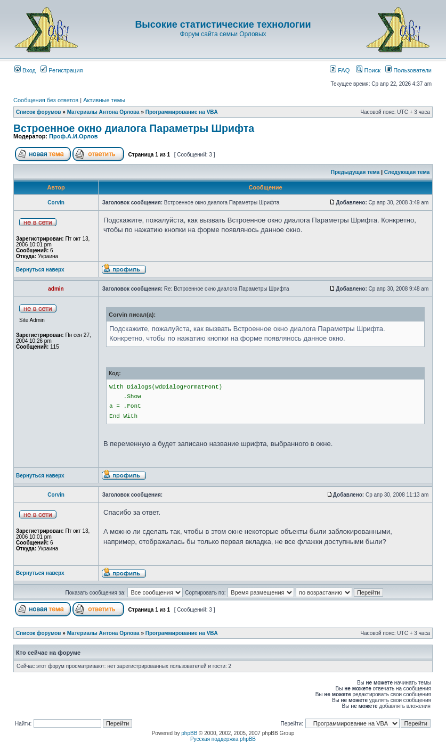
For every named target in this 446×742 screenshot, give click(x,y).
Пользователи (408, 70)
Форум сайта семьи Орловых (223, 34)
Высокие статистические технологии (223, 24)
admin (55, 289)
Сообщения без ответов (45, 100)
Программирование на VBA (181, 112)
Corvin (55, 202)
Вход (25, 70)
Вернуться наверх (40, 270)
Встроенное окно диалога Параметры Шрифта (133, 128)
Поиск (368, 70)
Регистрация (61, 70)
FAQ (340, 70)
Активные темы (104, 100)
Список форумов (38, 112)
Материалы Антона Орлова (103, 112)
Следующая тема (406, 172)
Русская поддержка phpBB (223, 739)
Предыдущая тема (355, 172)
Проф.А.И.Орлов (73, 136)
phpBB (189, 733)
